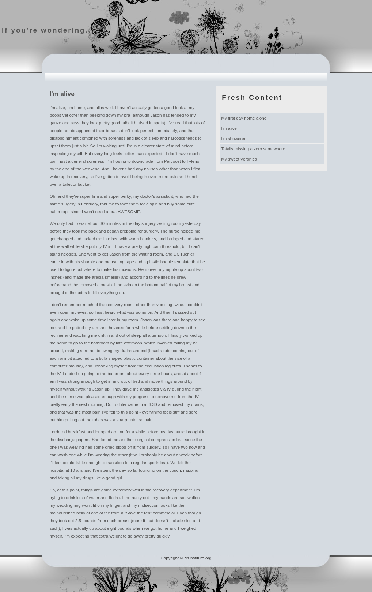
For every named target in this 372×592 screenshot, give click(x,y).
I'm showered (233, 138)
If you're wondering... (48, 30)
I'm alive (228, 128)
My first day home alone (243, 118)
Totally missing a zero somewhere (253, 148)
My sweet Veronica (239, 159)
